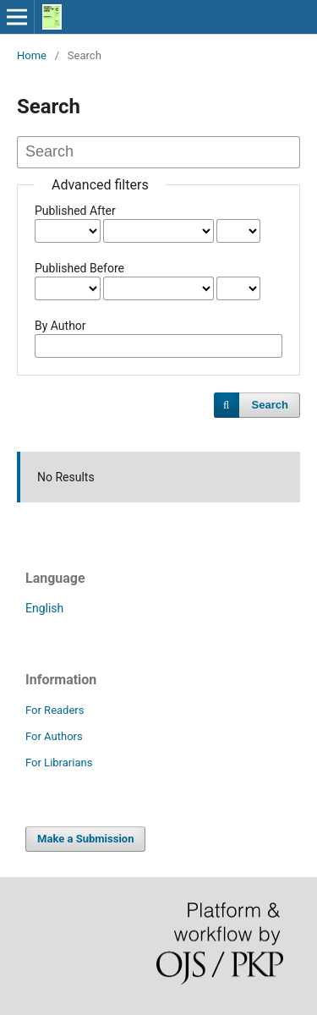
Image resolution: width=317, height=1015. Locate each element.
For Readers (55, 710)
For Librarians (58, 762)
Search (270, 404)
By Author (60, 325)
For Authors (54, 736)
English (44, 608)
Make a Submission (85, 838)
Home (31, 55)
